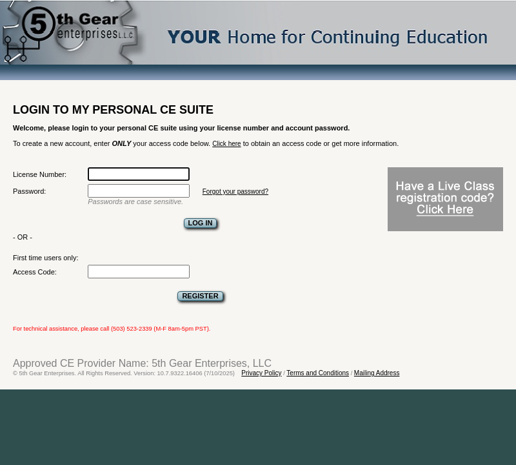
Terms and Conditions (317, 373)
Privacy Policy (261, 373)
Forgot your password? (235, 191)
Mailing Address (377, 373)
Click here (226, 143)
